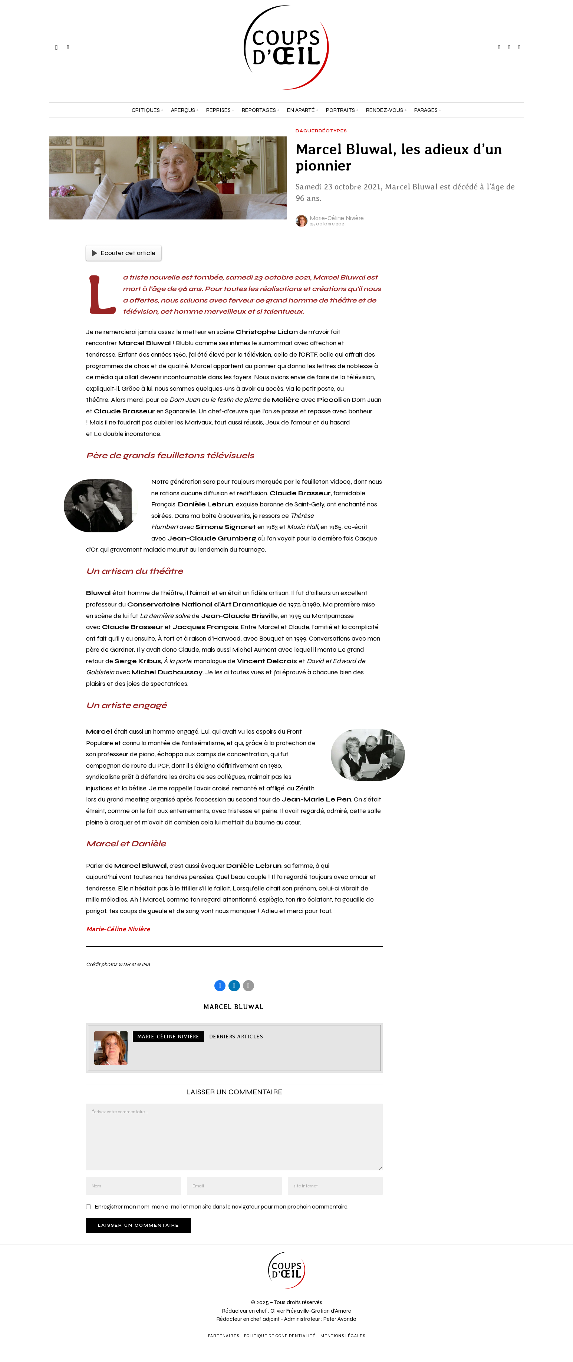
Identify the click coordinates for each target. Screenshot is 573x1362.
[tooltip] (499, 47)
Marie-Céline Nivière (337, 218)
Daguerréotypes (321, 131)
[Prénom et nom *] (501, 1251)
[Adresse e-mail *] (501, 1278)
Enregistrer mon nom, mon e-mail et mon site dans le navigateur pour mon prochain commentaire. (222, 1207)
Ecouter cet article (123, 253)
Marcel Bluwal (233, 1007)
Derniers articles (236, 1037)
